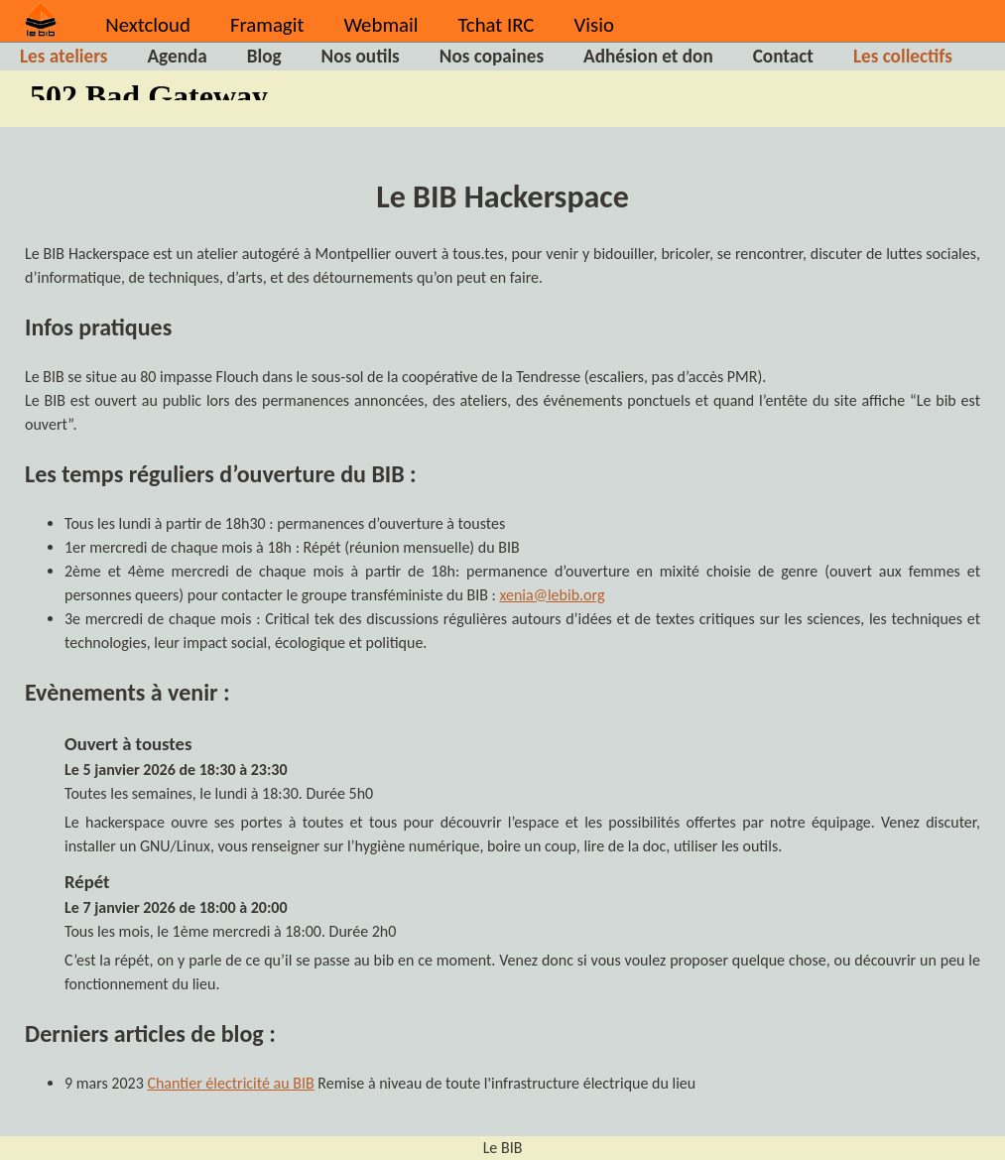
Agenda (176, 56)
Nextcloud (147, 25)
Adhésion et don (648, 56)
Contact (783, 56)
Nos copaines (492, 56)
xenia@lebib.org (551, 594)
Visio (593, 25)
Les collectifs (902, 56)
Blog (264, 56)
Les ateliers (63, 56)
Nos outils (360, 56)
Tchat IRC (496, 25)
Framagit (267, 25)
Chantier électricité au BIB (230, 1083)
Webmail (380, 25)
